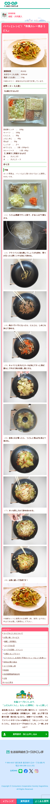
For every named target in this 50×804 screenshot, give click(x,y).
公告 (5, 678)
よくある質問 (41, 801)
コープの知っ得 (9, 666)
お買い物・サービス (11, 637)
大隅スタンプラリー (12, 654)
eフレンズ (8, 801)
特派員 (6, 670)
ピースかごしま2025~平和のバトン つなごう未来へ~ (25, 658)
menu (46, 4)
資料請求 (24, 801)
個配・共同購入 (10, 641)
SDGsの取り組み (10, 662)
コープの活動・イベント (13, 650)
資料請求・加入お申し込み (25, 734)
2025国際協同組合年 (11, 674)
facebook (26, 771)
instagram (36, 771)
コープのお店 (9, 646)
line (20, 771)
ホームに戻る (7, 682)
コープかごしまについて (13, 633)
